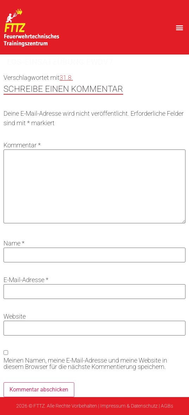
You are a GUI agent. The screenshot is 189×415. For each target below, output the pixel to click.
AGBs (167, 406)
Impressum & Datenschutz (129, 406)
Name (14, 243)
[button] (179, 27)
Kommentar (22, 145)
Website (15, 316)
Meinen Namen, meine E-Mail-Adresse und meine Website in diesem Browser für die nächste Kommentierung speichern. (85, 363)
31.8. (66, 77)
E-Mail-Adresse (26, 280)
